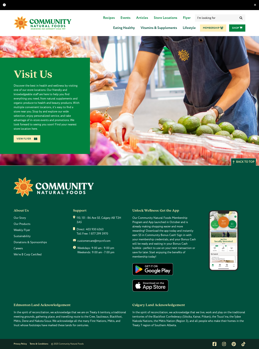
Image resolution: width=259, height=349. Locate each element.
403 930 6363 (95, 229)
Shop (237, 28)
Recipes (109, 17)
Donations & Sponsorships (30, 242)
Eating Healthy (124, 28)
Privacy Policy (20, 343)
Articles (142, 17)
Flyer (187, 17)
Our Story (20, 218)
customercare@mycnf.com (93, 241)
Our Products (22, 224)
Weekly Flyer (22, 230)
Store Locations (165, 17)
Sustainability (22, 236)
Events (125, 17)
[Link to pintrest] (234, 344)
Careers (18, 248)
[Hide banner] (255, 5)
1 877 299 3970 (98, 234)
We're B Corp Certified (28, 254)
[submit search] (241, 18)
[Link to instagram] (224, 344)
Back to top (244, 162)
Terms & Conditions (39, 343)
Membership (213, 28)
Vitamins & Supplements (159, 28)
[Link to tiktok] (243, 344)
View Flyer (27, 139)
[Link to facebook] (214, 344)
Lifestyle (189, 28)
